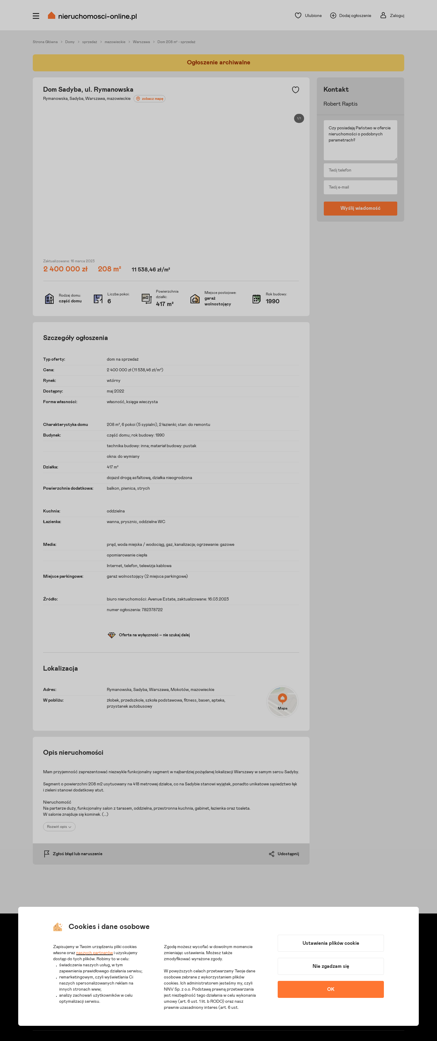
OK (330, 989)
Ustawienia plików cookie (331, 943)
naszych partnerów (94, 953)
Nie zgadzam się (331, 966)
